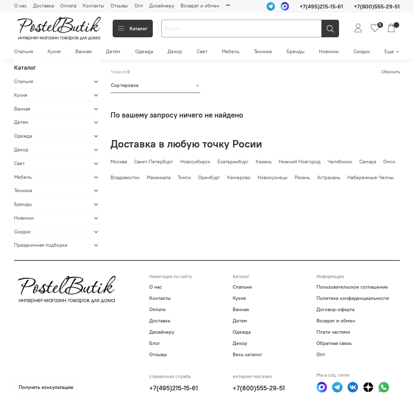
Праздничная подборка (40, 245)
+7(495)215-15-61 (173, 388)
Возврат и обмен (200, 5)
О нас (20, 5)
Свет (202, 51)
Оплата (68, 5)
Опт (138, 5)
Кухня (54, 51)
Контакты (93, 5)
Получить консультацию (46, 387)
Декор (175, 51)
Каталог (133, 28)
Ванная (83, 51)
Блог (154, 343)
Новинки (329, 51)
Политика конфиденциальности (352, 298)
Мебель (230, 51)
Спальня (23, 51)
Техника (263, 51)
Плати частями (333, 332)
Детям (113, 51)
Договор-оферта (335, 309)
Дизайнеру (161, 5)
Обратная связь (334, 343)
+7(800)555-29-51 (259, 388)
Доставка (43, 5)
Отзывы (119, 5)
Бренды (296, 51)
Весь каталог (247, 354)
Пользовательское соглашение (352, 287)
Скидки (361, 51)
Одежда (144, 51)
